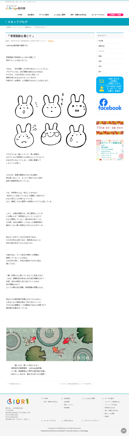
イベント (102, 51)
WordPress (53, 431)
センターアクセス (50, 420)
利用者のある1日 (110, 407)
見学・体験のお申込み (50, 401)
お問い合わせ (68, 420)
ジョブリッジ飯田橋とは (112, 401)
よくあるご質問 (89, 398)
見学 (100, 66)
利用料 (107, 416)
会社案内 (67, 398)
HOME (46, 398)
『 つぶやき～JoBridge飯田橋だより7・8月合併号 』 (76, 384)
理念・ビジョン (69, 404)
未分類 (101, 41)
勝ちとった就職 (109, 413)
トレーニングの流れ (111, 404)
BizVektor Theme (64, 431)
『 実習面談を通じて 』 (14, 384)
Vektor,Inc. (76, 431)
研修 (100, 56)
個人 (100, 71)
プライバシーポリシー (91, 420)
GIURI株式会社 (62, 428)
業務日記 (51, 41)
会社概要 (66, 401)
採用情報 (66, 407)
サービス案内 (109, 398)
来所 (100, 61)
